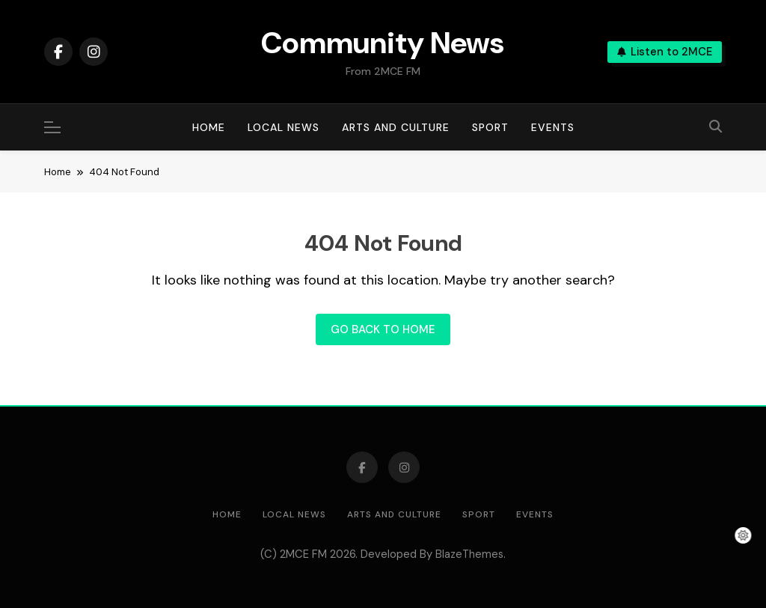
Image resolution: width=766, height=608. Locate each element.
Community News (382, 42)
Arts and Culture (396, 127)
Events (552, 127)
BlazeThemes (469, 554)
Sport (490, 127)
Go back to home (383, 329)
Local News (283, 127)
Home (208, 127)
